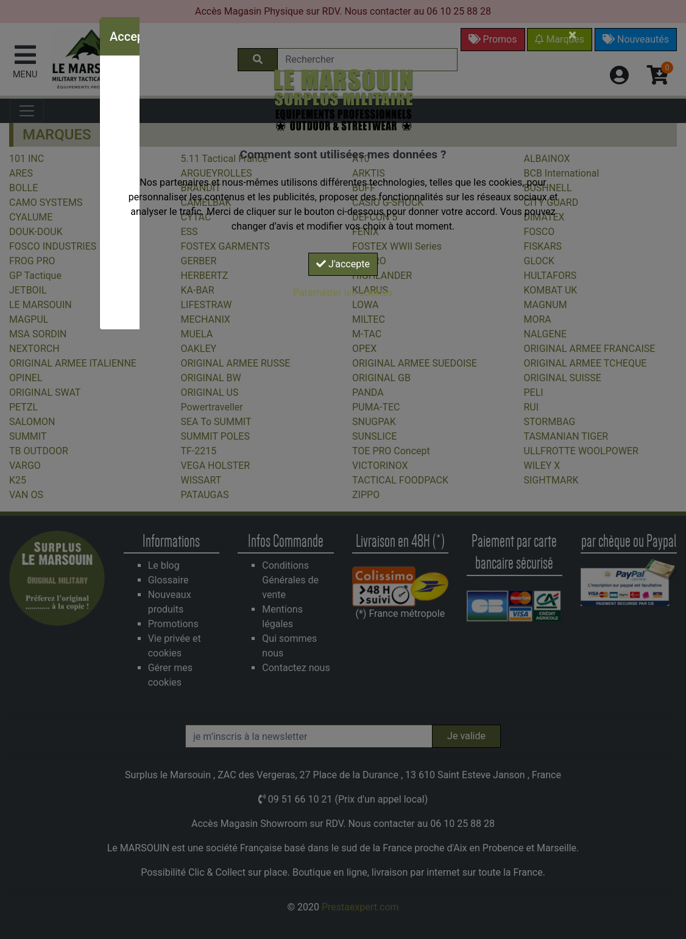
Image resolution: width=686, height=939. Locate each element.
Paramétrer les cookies (342, 292)
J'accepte (343, 264)
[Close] (572, 35)
